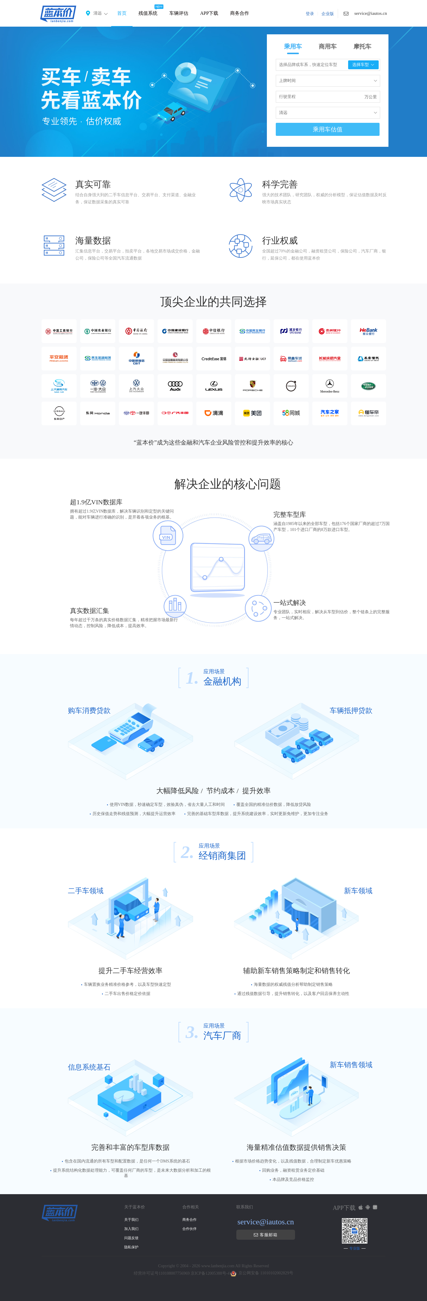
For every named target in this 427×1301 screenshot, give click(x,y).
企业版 (327, 14)
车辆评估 (178, 13)
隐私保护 (131, 1247)
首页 (122, 13)
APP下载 (209, 13)
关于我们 (131, 1220)
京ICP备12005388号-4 (210, 1273)
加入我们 (131, 1229)
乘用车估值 (327, 129)
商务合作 (239, 13)
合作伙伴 (189, 1229)
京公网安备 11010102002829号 (265, 1273)
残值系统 (147, 13)
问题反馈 (131, 1238)
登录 (310, 14)
